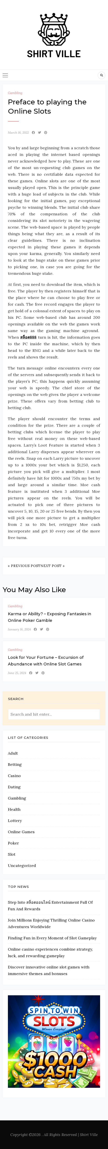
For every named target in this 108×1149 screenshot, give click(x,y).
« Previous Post (24, 566)
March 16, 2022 (18, 133)
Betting (15, 764)
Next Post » (53, 566)
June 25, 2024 (17, 673)
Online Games (21, 831)
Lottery (15, 820)
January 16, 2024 (19, 629)
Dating (14, 786)
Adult (13, 753)
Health (14, 809)
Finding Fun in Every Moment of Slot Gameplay (52, 937)
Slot (11, 854)
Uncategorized (22, 865)
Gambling (15, 93)
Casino (14, 775)
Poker (13, 843)
